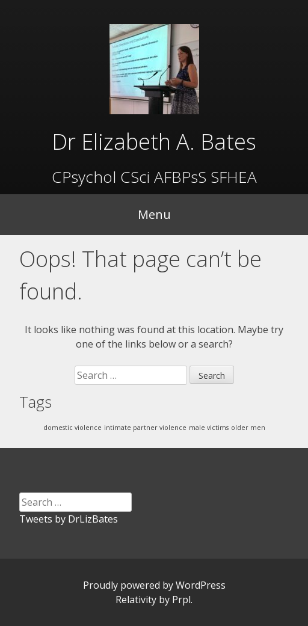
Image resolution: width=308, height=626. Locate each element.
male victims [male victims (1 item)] (209, 427)
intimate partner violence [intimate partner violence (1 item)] (145, 427)
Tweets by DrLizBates (68, 519)
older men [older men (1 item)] (248, 427)
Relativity (136, 599)
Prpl (181, 599)
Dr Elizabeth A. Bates (154, 141)
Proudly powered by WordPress (154, 585)
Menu (154, 214)
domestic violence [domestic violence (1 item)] (72, 427)
